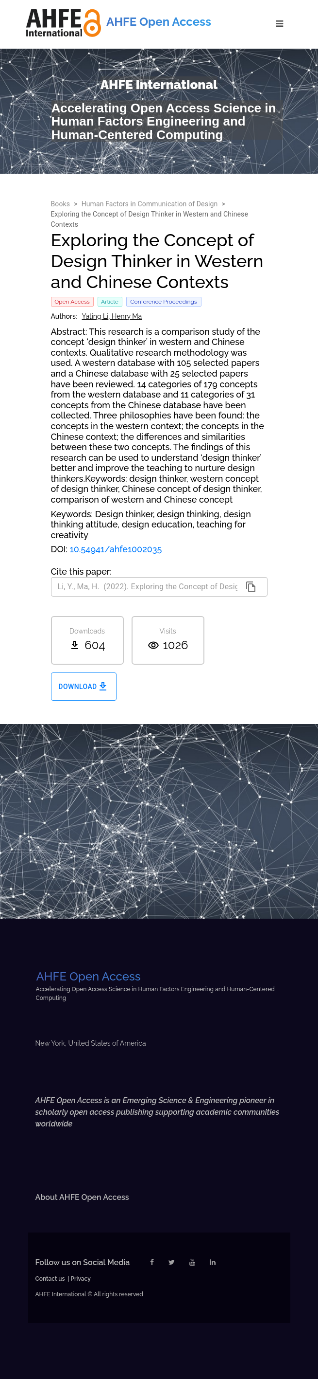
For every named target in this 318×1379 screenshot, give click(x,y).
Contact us (50, 1278)
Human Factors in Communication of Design (150, 204)
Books (60, 204)
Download (83, 687)
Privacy (81, 1278)
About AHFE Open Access (82, 1197)
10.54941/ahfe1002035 (116, 549)
